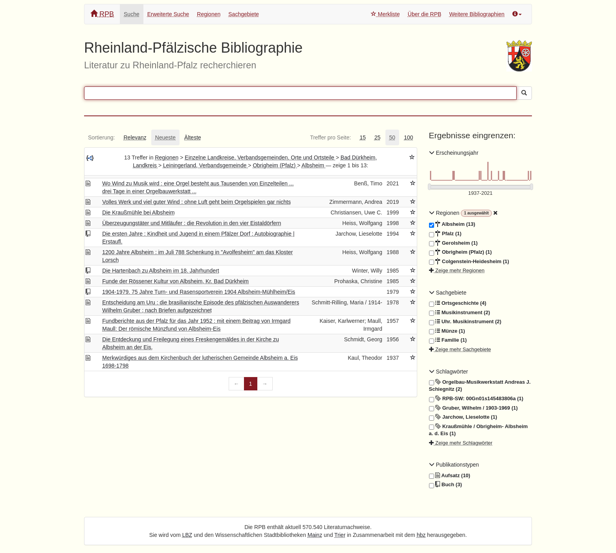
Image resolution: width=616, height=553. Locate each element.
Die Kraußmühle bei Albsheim (138, 212)
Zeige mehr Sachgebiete (460, 349)
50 (392, 137)
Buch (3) (445, 484)
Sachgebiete (243, 14)
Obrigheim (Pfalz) (275, 165)
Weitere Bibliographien (476, 14)
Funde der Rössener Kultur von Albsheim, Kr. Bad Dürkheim (175, 281)
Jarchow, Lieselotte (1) (463, 417)
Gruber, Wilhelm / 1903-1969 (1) (473, 408)
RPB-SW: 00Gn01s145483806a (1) (476, 398)
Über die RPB (425, 14)
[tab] (101, 137)
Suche (131, 14)
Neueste (165, 137)
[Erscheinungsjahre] (480, 193)
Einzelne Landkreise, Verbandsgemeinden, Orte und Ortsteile (260, 157)
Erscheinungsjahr (453, 153)
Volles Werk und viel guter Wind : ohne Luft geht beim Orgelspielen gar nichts (196, 202)
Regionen (208, 14)
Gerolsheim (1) (453, 243)
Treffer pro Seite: (330, 137)
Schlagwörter (448, 371)
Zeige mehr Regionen (457, 270)
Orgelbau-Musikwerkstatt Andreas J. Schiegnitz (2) (480, 385)
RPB (102, 14)
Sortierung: (101, 137)
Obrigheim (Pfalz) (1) (460, 252)
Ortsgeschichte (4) (457, 303)
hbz (421, 535)
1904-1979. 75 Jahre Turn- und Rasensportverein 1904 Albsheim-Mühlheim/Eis (198, 292)
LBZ (187, 535)
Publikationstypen (454, 464)
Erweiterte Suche (168, 14)
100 (408, 137)
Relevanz (134, 137)
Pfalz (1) (445, 233)
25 (377, 137)
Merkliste (385, 14)
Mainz (315, 535)
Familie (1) (448, 340)
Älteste (192, 137)
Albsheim (314, 165)
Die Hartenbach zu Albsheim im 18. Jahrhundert (160, 270)
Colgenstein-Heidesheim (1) (469, 261)
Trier (339, 535)
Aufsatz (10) (449, 475)
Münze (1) (447, 331)
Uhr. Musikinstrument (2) (465, 321)
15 (362, 137)
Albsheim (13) (452, 224)
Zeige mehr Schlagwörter (461, 443)
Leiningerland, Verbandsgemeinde (205, 165)
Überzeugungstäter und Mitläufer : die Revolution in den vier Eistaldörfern (191, 223)
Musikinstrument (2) (459, 312)
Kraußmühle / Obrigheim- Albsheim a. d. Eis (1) (478, 430)
